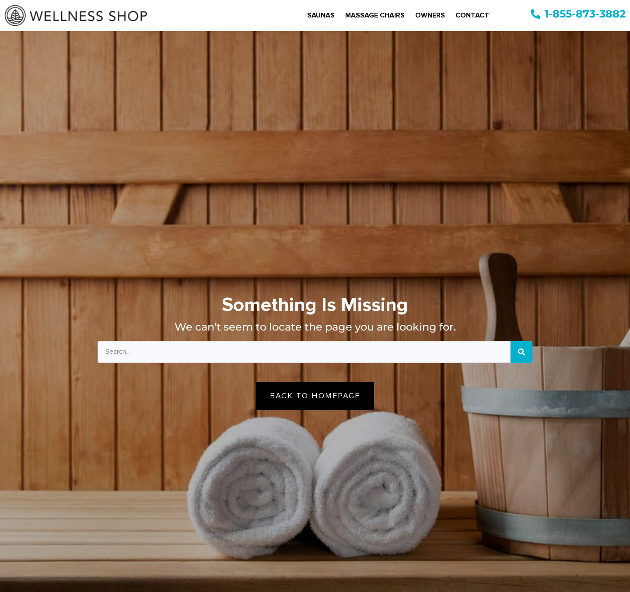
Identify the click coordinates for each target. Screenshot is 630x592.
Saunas (321, 15)
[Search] (521, 352)
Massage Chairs (375, 15)
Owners (430, 15)
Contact (472, 15)
